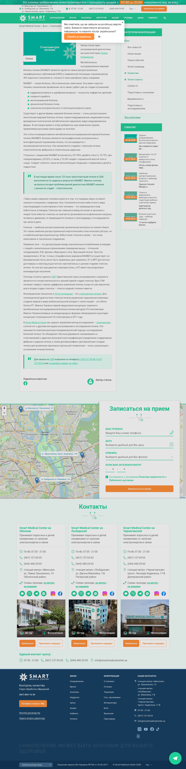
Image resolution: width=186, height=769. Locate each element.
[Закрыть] (122, 22)
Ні (99, 36)
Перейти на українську (79, 36)
